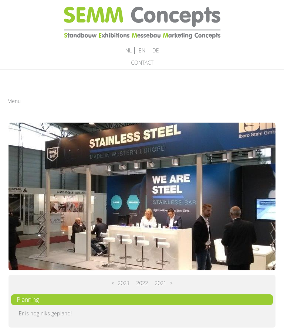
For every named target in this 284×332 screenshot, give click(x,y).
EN (142, 50)
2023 (123, 283)
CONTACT (142, 62)
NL (128, 50)
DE (155, 50)
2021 (160, 283)
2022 (142, 283)
